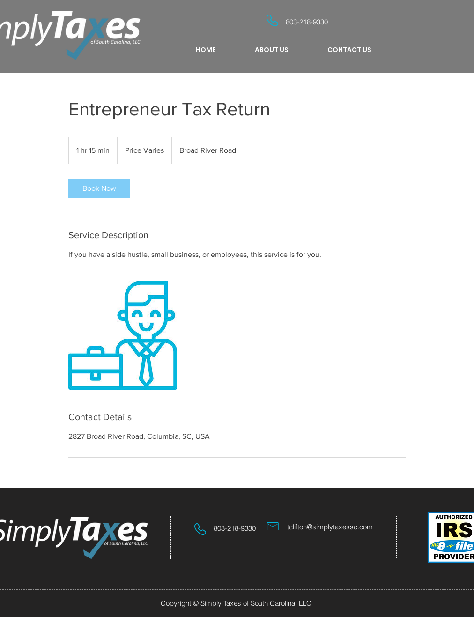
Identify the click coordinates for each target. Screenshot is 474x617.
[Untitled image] (122, 335)
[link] (99, 188)
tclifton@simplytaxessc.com (330, 526)
